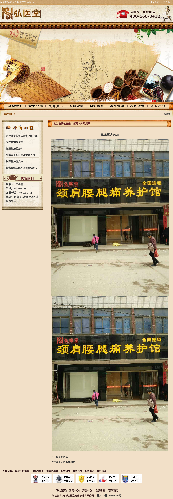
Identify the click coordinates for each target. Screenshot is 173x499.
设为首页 (154, 2)
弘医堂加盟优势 (14, 142)
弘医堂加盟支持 (14, 161)
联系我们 (155, 106)
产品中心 (57, 106)
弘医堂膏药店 (68, 462)
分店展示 (85, 123)
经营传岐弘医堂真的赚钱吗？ (22, 168)
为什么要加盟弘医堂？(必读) (21, 136)
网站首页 (18, 106)
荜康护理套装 (22, 471)
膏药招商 (65, 471)
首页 (75, 123)
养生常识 (116, 106)
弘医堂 (64, 457)
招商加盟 (96, 106)
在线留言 (135, 106)
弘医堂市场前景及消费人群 (20, 155)
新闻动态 (76, 106)
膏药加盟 (89, 471)
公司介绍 (37, 106)
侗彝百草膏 (38, 471)
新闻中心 (74, 490)
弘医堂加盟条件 (14, 148)
